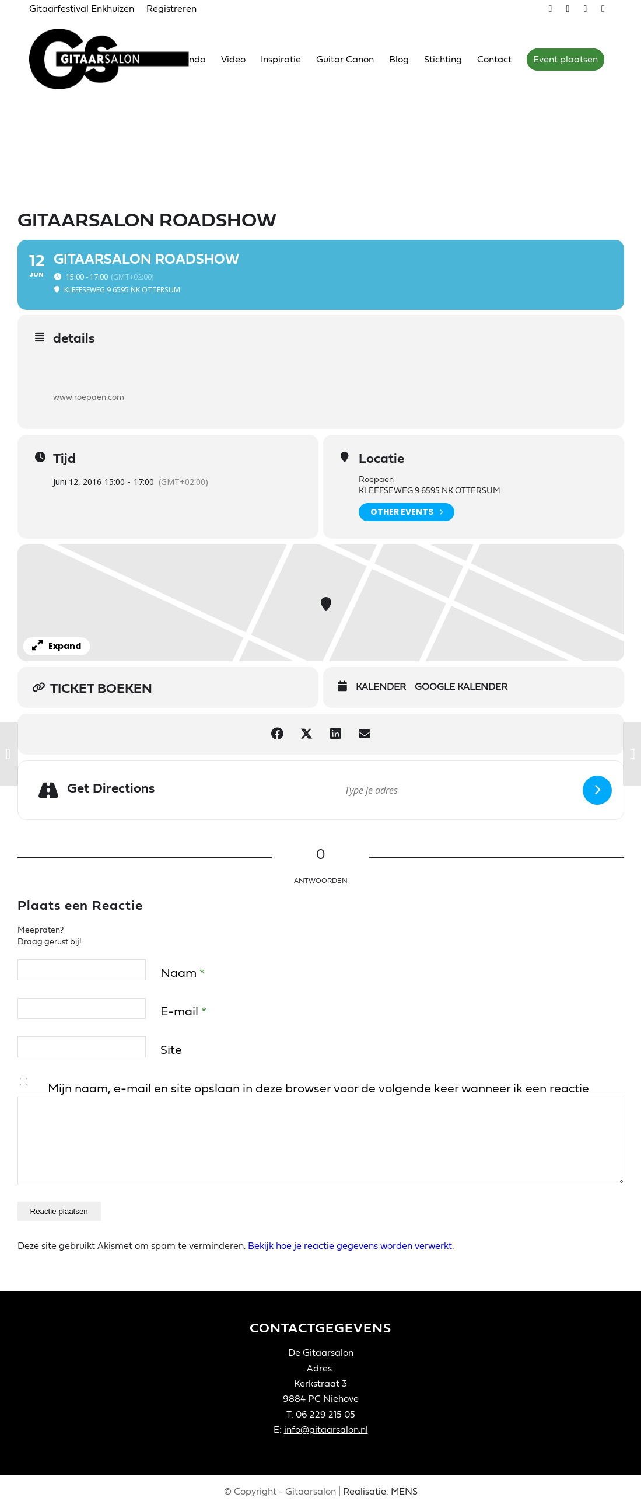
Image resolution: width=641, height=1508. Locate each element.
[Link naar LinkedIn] (603, 9)
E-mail (183, 1012)
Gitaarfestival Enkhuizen (81, 8)
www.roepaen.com (88, 397)
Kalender (381, 687)
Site (171, 1050)
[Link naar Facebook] (585, 9)
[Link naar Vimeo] (550, 9)
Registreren (171, 8)
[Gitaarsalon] (118, 59)
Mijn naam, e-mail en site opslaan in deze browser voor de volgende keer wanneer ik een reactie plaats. (318, 1098)
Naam (182, 973)
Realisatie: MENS (380, 1491)
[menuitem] (85, 9)
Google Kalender (461, 687)
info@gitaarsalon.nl (326, 1429)
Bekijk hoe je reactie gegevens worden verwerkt (350, 1246)
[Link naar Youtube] (567, 9)
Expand (56, 646)
